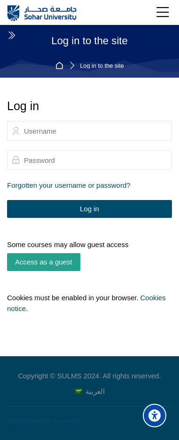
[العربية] (89, 391)
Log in (89, 209)
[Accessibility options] (154, 415)
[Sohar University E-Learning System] (42, 13)
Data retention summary (44, 420)
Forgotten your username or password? (69, 185)
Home (61, 65)
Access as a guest (43, 262)
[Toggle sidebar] (11, 35)
